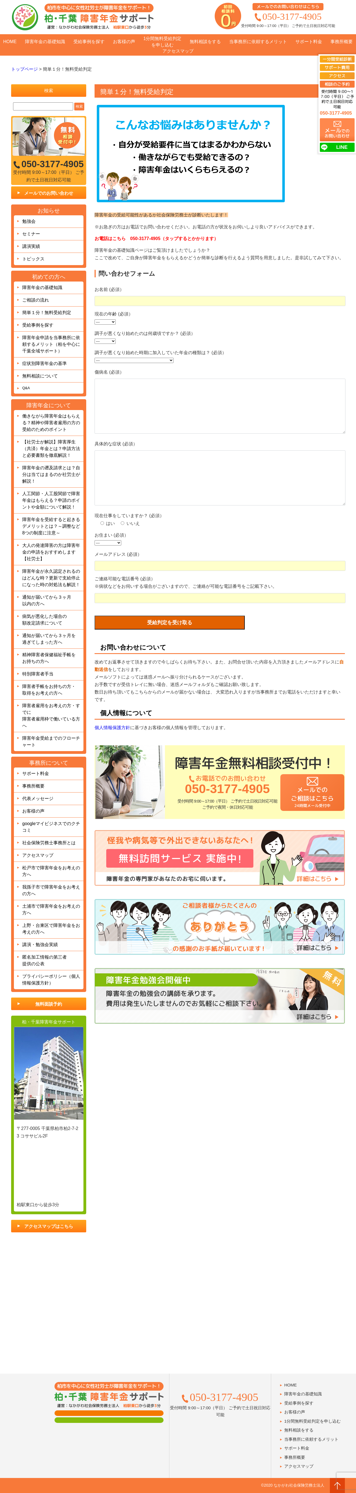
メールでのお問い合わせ (48, 193)
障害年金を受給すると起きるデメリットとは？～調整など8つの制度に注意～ (51, 526)
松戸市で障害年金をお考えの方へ (51, 871)
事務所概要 (341, 41)
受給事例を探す (89, 41)
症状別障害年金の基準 (44, 363)
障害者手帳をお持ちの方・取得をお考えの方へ (49, 689)
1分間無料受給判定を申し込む (163, 41)
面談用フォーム (109, 1413)
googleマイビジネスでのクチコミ (51, 827)
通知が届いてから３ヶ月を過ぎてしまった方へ (49, 639)
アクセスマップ (178, 51)
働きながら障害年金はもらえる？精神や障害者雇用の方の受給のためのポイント (51, 423)
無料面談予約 (48, 1004)
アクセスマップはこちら (48, 1226)
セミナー (31, 233)
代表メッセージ (37, 798)
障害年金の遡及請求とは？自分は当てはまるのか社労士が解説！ (51, 474)
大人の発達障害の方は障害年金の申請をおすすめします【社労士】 (51, 552)
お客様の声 (124, 41)
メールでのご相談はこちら (312, 819)
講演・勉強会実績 (40, 944)
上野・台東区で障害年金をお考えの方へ (51, 928)
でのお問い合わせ (337, 132)
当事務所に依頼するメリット (258, 41)
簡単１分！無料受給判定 (46, 312)
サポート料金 (308, 41)
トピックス (33, 258)
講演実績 (31, 246)
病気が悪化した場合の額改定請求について (44, 619)
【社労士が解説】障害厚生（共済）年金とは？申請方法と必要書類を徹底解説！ (51, 449)
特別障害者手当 (37, 674)
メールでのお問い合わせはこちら (288, 6)
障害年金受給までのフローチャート (51, 741)
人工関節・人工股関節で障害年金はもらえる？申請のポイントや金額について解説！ (51, 500)
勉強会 (29, 221)
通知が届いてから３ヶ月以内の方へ (46, 600)
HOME (10, 41)
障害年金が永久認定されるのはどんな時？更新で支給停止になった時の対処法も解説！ (51, 578)
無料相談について (40, 376)
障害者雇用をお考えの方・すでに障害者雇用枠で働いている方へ (51, 715)
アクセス (337, 76)
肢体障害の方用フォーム (109, 1420)
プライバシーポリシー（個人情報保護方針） (51, 979)
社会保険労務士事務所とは (49, 842)
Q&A (26, 388)
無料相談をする (205, 41)
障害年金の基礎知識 (45, 41)
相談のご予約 (337, 84)
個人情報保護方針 (112, 749)
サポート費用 (337, 67)
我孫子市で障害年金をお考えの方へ (51, 890)
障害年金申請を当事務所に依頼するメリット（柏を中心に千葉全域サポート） (51, 344)
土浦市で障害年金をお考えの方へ (51, 909)
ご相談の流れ (35, 300)
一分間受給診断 (337, 59)
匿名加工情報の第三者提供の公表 (44, 960)
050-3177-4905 (292, 16)
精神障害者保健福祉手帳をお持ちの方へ (49, 658)
